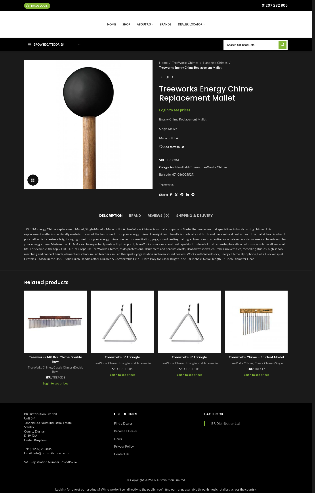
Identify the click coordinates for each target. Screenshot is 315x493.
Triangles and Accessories (135, 363)
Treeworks (166, 184)
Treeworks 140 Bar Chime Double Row (55, 359)
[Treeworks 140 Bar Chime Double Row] (55, 322)
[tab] (110, 213)
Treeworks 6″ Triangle (122, 357)
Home (163, 62)
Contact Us (121, 454)
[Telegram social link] (193, 195)
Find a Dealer (123, 423)
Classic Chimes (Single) (269, 363)
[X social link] (176, 195)
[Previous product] (161, 77)
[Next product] (172, 77)
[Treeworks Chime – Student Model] (256, 322)
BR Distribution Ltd (225, 423)
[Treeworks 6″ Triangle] (122, 322)
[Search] (255, 45)
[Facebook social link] (170, 195)
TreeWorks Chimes (185, 62)
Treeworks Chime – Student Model (256, 357)
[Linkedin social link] (187, 195)
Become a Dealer (125, 431)
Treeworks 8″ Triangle (189, 357)
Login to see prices (174, 110)
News (118, 439)
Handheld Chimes (215, 62)
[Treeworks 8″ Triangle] (189, 322)
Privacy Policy (124, 446)
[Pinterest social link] (182, 195)
